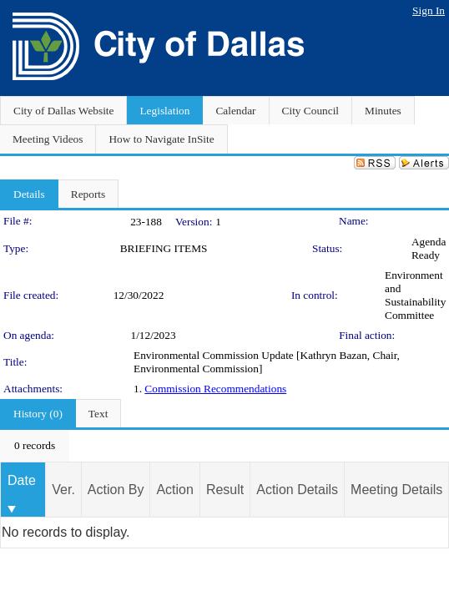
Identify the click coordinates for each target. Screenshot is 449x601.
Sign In (428, 10)
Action (174, 489)
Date (22, 480)
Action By (116, 489)
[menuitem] (34, 446)
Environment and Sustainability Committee (415, 295)
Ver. (63, 489)
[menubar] (34, 446)
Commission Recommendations (215, 388)
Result (225, 489)
